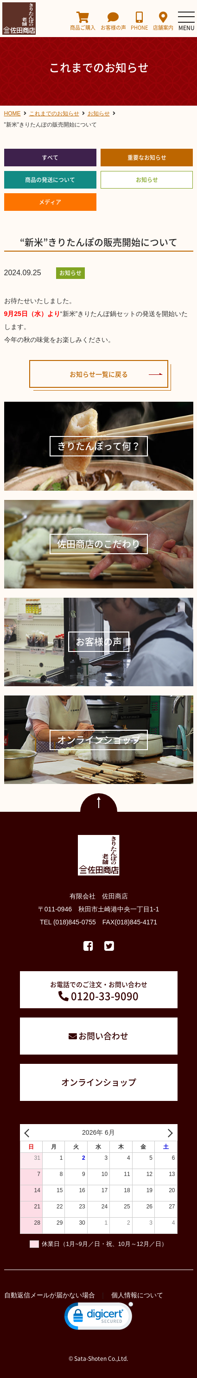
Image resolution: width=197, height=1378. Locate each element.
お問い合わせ (103, 1036)
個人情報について (137, 1295)
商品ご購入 (82, 21)
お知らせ (147, 180)
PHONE (139, 21)
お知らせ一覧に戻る (99, 374)
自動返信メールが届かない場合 (49, 1295)
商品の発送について (50, 180)
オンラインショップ (98, 1082)
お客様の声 (113, 21)
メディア (50, 202)
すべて (50, 157)
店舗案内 (163, 21)
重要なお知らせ (146, 157)
